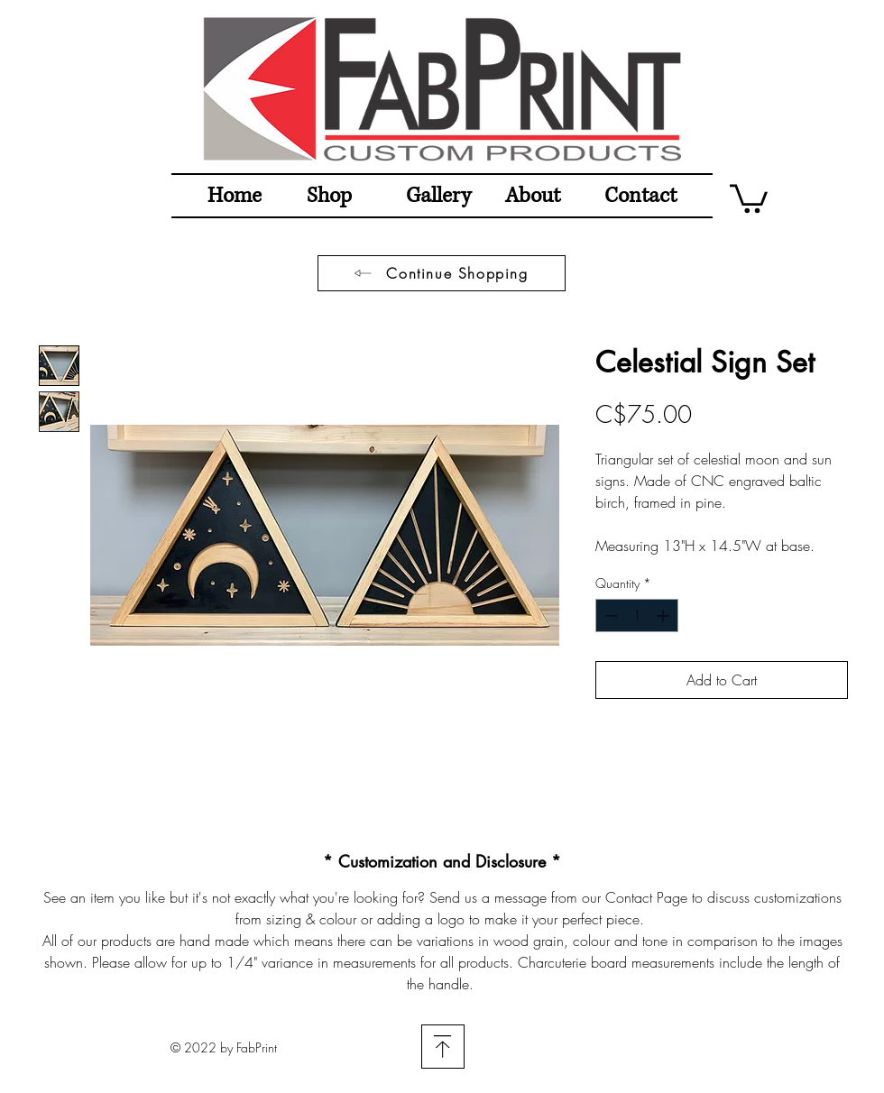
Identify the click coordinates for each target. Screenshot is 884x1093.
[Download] (443, 1046)
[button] (749, 197)
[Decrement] (609, 615)
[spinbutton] (637, 615)
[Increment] (664, 615)
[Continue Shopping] (442, 273)
